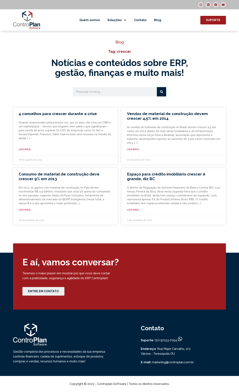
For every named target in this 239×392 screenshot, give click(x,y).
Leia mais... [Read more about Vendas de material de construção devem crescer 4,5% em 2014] (133, 149)
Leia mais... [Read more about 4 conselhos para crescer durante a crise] (25, 149)
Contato (140, 20)
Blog (157, 20)
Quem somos (89, 20)
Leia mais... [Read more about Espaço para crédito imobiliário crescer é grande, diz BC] (133, 209)
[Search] (161, 91)
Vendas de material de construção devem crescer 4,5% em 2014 (167, 116)
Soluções (117, 20)
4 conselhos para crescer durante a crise (58, 113)
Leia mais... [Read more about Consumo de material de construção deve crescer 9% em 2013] (25, 209)
